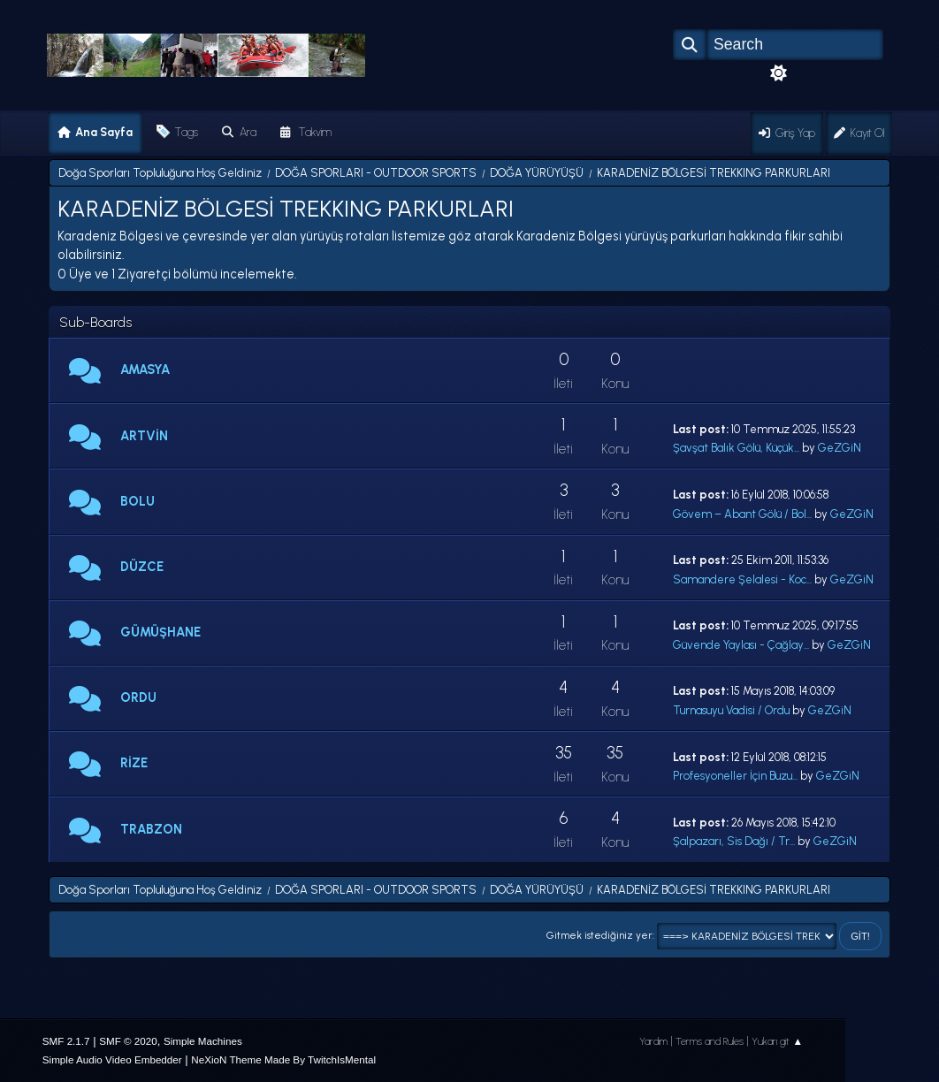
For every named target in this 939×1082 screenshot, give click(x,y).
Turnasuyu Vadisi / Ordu (731, 710)
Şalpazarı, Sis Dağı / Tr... (734, 841)
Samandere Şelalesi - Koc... (742, 579)
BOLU (137, 501)
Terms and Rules (710, 1041)
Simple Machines (203, 1041)
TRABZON (151, 829)
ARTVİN (144, 436)
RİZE (134, 763)
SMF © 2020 (128, 1041)
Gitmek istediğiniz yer (599, 935)
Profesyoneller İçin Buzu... (735, 775)
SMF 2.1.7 (66, 1041)
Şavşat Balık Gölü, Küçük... (736, 447)
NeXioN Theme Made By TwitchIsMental (283, 1059)
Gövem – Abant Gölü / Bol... (742, 514)
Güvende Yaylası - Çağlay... (741, 644)
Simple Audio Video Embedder (112, 1059)
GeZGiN (839, 447)
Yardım (653, 1041)
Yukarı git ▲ (777, 1041)
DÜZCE (142, 567)
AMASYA (145, 369)
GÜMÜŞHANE (160, 632)
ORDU (138, 697)
